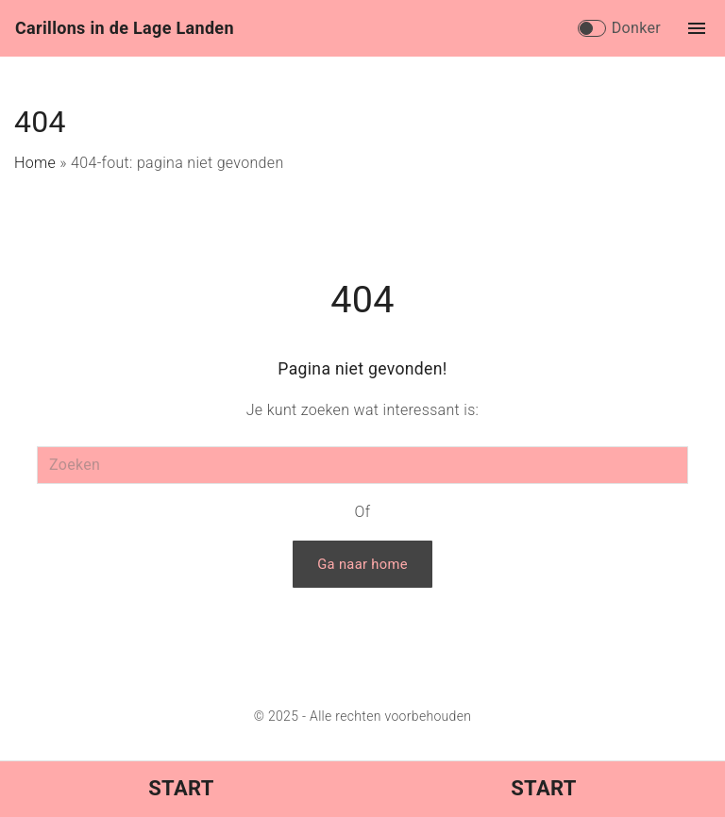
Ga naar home (362, 564)
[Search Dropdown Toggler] (559, 28)
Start (181, 788)
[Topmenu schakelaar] (696, 28)
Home (35, 163)
